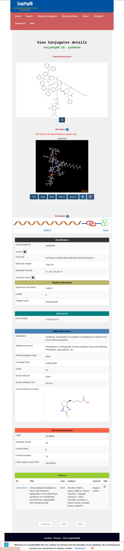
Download (20, 23)
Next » (80, 524)
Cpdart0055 (21, 488)
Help (32, 23)
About (86, 16)
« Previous (45, 524)
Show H (73, 197)
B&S (52, 197)
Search (29, 16)
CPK (34, 197)
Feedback (98, 16)
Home (18, 16)
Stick (43, 197)
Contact (48, 538)
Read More (80, 548)
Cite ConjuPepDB (71, 538)
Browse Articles (70, 16)
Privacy (57, 538)
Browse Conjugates (47, 16)
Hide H (61, 197)
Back (64, 524)
